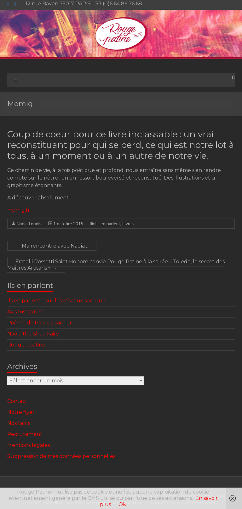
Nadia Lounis (28, 223)
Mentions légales (28, 445)
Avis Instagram (25, 312)
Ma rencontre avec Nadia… (51, 246)
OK (122, 504)
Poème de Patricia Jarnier (39, 323)
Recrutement (24, 434)
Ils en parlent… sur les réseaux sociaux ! (56, 301)
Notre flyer (21, 412)
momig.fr (18, 210)
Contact (17, 401)
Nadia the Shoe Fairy (33, 334)
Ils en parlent (107, 223)
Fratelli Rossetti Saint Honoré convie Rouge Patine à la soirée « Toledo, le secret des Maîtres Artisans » (116, 265)
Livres (128, 223)
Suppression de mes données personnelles (61, 456)
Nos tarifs (18, 423)
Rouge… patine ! (27, 345)
